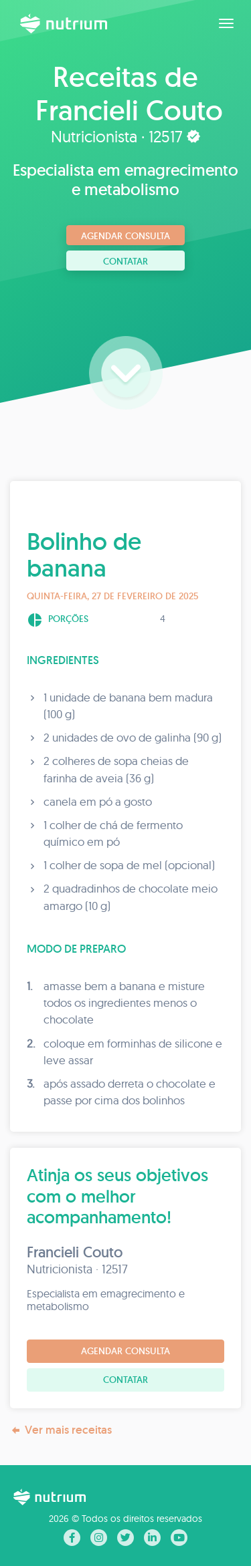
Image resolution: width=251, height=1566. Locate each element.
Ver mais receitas (61, 1430)
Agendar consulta (125, 236)
